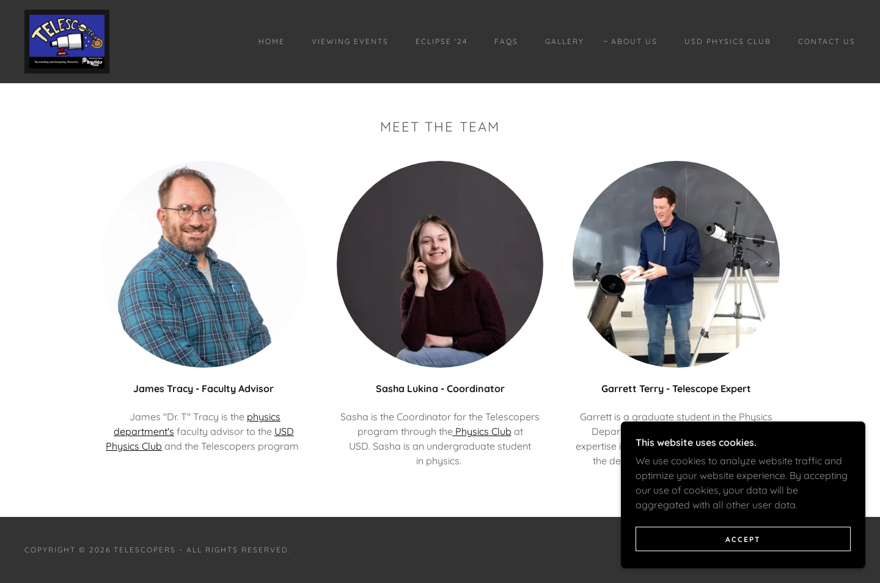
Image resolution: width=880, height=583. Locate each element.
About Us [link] (634, 41)
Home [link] (271, 41)
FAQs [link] (506, 41)
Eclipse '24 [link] (442, 41)
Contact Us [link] (827, 41)
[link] (66, 40)
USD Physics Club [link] (727, 41)
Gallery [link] (564, 41)
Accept (743, 564)
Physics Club (482, 431)
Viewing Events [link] (350, 41)
